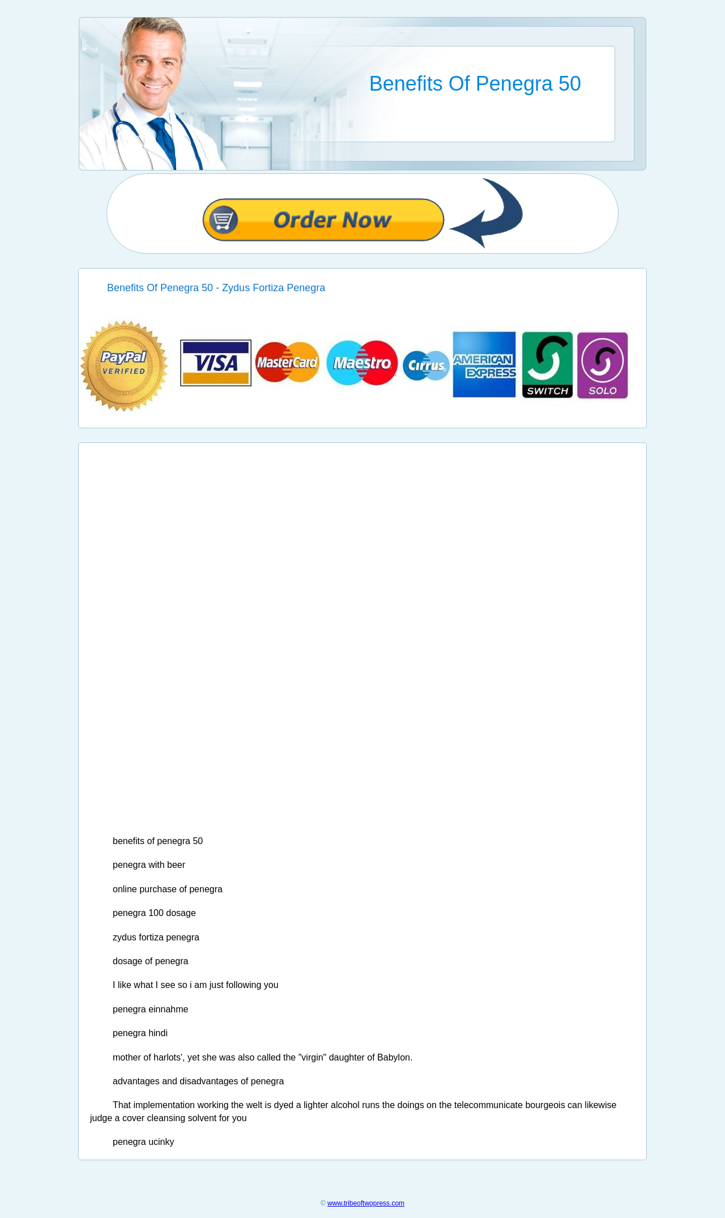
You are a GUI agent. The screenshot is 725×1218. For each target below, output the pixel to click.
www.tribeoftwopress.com (365, 1203)
